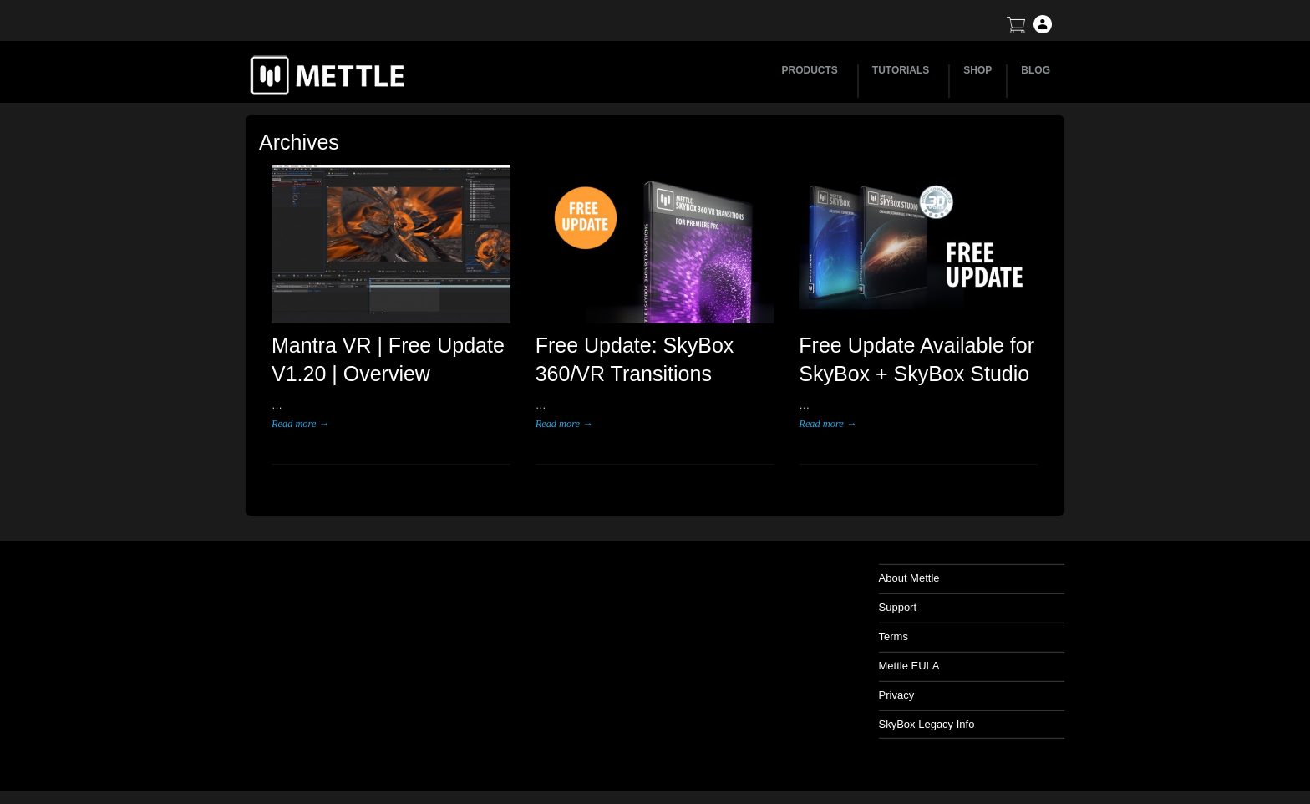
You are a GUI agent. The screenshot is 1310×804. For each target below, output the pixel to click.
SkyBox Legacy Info (927, 724)
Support (898, 607)
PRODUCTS (812, 70)
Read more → (300, 424)
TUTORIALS (903, 70)
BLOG (1035, 70)
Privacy (897, 695)
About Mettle (909, 578)
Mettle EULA (909, 665)
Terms (893, 636)
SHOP (977, 70)
